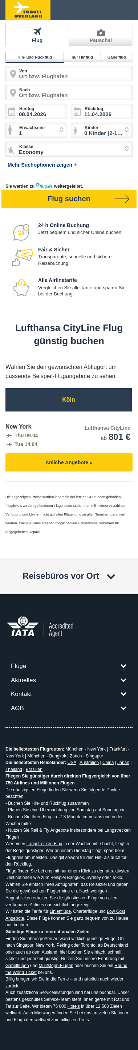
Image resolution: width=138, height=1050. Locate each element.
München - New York (85, 749)
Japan (123, 762)
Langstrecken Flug (44, 843)
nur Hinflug (83, 57)
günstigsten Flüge (81, 897)
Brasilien (34, 769)
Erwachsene (32, 127)
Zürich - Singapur (86, 756)
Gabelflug (117, 57)
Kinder (91, 127)
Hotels (74, 1006)
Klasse (26, 146)
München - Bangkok (47, 756)
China (108, 762)
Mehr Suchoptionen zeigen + (42, 165)
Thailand (13, 769)
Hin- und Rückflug (35, 57)
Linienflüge (60, 911)
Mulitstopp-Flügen (55, 965)
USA (72, 762)
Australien (89, 762)
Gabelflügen (17, 965)
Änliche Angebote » (69, 462)
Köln (68, 400)
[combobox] (102, 130)
